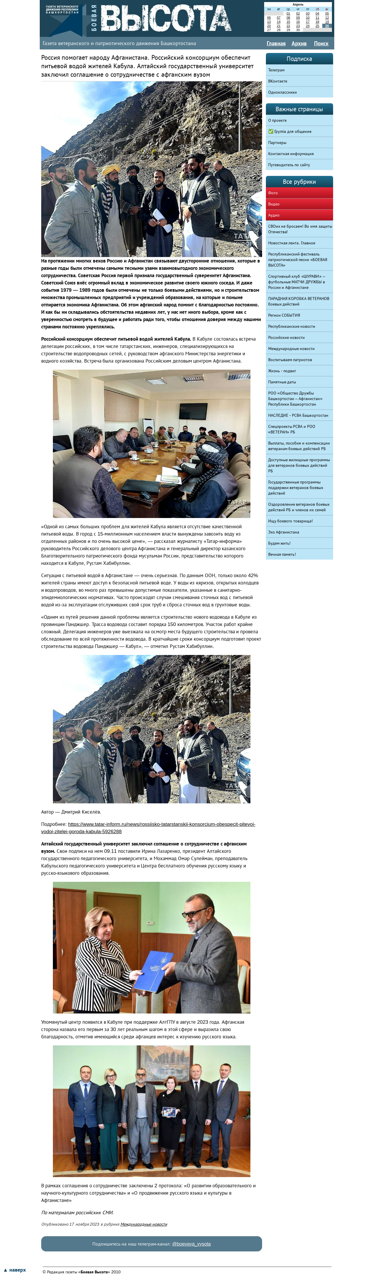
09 (298, 17)
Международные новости (143, 1224)
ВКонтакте (277, 81)
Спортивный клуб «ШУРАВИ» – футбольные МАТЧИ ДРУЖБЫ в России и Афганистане (296, 282)
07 (278, 17)
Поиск (321, 43)
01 (288, 13)
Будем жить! (279, 543)
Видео (274, 204)
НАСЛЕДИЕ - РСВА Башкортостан (298, 415)
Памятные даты (282, 382)
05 (327, 13)
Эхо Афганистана (283, 532)
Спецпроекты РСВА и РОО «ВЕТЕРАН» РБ (292, 429)
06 (269, 17)
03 (307, 13)
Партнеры (277, 142)
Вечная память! (282, 554)
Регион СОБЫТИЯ (284, 315)
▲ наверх (14, 1270)
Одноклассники (282, 92)
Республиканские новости (292, 326)
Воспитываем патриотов (290, 359)
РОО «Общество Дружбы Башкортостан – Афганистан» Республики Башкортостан (295, 399)
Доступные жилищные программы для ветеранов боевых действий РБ (299, 465)
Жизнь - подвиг (282, 370)
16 (298, 21)
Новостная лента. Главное (292, 243)
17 (307, 21)
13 (269, 21)
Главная (276, 43)
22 (288, 26)
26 (327, 26)
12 (327, 17)
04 (317, 13)
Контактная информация (291, 153)
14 (278, 21)
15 (288, 21)
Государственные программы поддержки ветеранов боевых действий (295, 487)
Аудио (274, 215)
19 (327, 21)
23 (298, 26)
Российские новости (286, 337)
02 (298, 13)
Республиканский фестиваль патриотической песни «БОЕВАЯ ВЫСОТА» (298, 259)
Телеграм (276, 70)
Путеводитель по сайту (289, 164)
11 (317, 17)
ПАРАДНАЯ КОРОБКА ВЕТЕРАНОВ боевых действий (299, 301)
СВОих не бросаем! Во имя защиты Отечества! (300, 229)
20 (269, 26)
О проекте (277, 120)
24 (307, 26)
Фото (273, 193)
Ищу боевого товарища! (290, 521)
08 (288, 17)
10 (307, 17)
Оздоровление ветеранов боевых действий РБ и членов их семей (299, 507)
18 (317, 21)
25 (317, 26)
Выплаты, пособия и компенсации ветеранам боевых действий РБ (299, 446)
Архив (299, 43)
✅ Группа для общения (290, 131)
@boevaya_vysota (191, 1243)
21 (278, 26)
